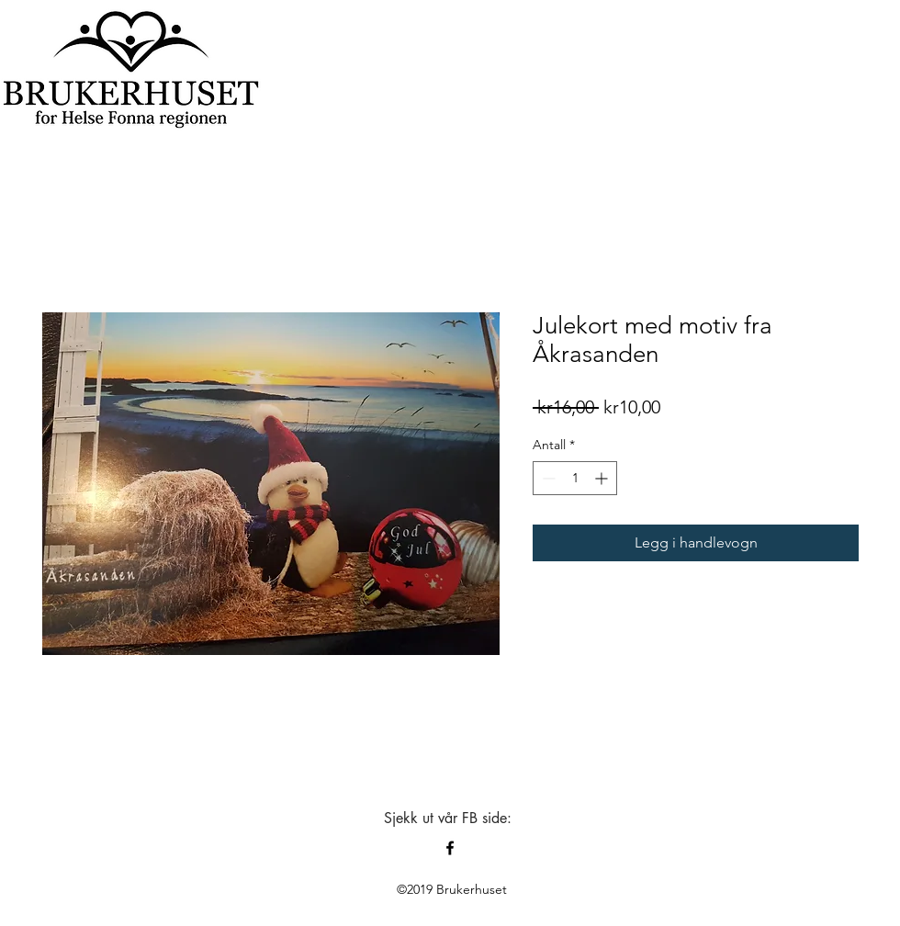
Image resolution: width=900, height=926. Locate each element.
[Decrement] (546, 478)
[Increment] (602, 478)
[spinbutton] (574, 478)
